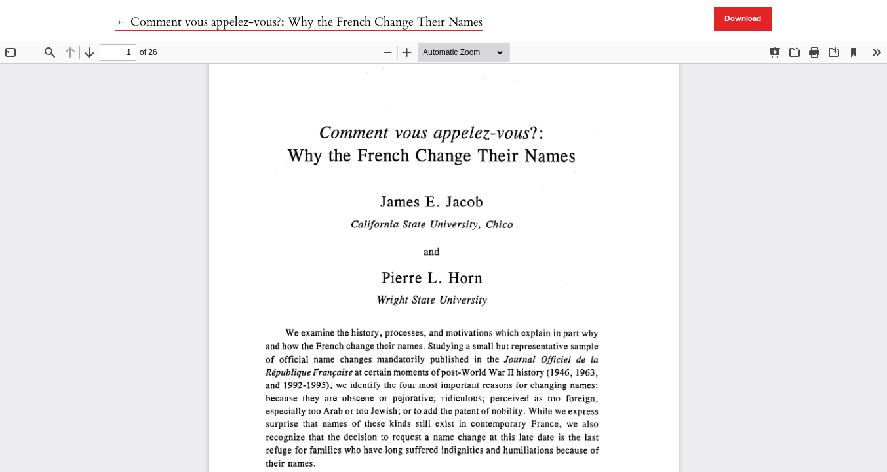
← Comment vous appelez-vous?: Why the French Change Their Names (299, 22)
